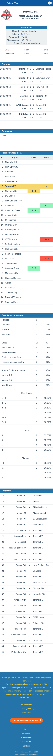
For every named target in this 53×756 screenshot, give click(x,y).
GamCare (26, 713)
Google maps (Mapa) (30, 43)
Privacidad (26, 733)
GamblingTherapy (26, 709)
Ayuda (26, 729)
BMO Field (25, 34)
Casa (26, 50)
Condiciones (26, 738)
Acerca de (26, 742)
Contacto (26, 746)
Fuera (45, 50)
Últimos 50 (9, 54)
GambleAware (27, 704)
